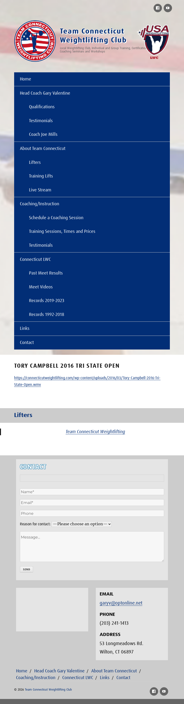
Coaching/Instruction (39, 204)
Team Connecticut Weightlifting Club (48, 689)
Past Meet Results (46, 273)
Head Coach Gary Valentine (45, 93)
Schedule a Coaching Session (56, 218)
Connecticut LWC (35, 259)
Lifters (35, 162)
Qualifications (42, 107)
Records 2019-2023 (46, 300)
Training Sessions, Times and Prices (62, 231)
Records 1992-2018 (46, 314)
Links (24, 328)
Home (25, 79)
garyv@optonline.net (121, 603)
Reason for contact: (35, 524)
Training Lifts (41, 176)
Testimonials (41, 121)
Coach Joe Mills (43, 134)
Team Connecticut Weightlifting (95, 431)
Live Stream (40, 190)
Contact (27, 342)
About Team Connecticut (42, 148)
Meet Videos (41, 287)
